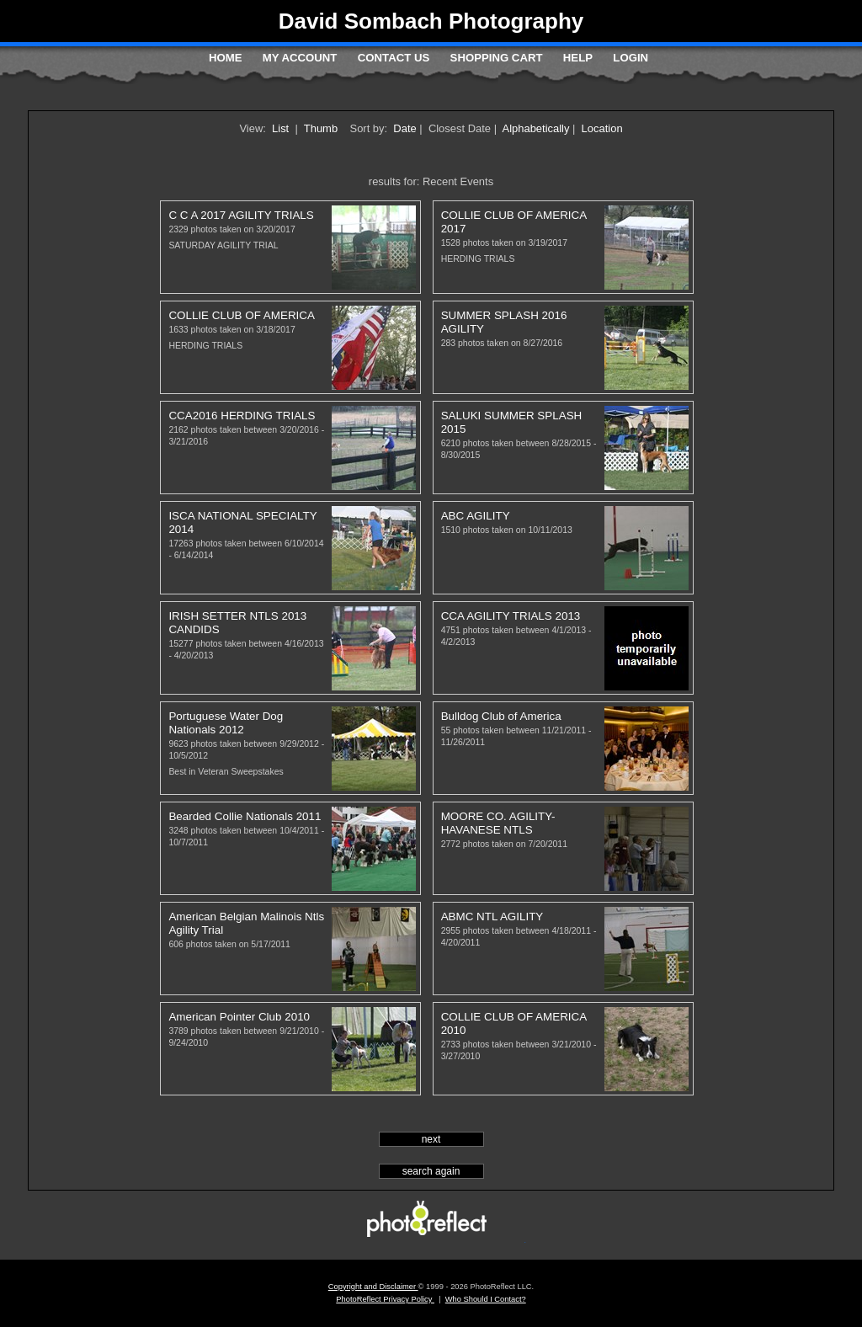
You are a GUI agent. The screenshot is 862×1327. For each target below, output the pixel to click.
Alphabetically (536, 128)
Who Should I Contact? (485, 1299)
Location (602, 128)
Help (578, 57)
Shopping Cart (496, 57)
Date (404, 128)
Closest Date (459, 128)
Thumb (321, 128)
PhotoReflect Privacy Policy (385, 1299)
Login (630, 57)
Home (225, 57)
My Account (300, 57)
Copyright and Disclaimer (373, 1286)
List (280, 128)
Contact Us (393, 57)
